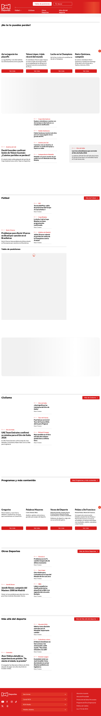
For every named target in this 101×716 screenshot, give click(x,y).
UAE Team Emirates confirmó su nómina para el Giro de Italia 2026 (16, 435)
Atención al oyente (82, 693)
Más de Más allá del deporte (87, 619)
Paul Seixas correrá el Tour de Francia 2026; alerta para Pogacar (41, 422)
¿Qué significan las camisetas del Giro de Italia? (41, 407)
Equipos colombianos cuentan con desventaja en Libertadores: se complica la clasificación (45, 122)
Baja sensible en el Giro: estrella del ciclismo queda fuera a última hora (42, 437)
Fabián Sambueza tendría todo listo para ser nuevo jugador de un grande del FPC (45, 134)
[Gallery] (49, 51)
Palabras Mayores (34, 509)
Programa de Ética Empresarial (86, 703)
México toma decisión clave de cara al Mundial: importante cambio (42, 629)
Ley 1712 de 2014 (82, 709)
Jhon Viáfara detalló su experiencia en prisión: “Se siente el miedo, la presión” (14, 658)
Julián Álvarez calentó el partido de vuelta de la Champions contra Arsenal (42, 237)
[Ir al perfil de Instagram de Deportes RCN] (12, 702)
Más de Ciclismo (91, 398)
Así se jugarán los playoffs (9, 55)
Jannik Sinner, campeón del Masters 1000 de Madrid (14, 589)
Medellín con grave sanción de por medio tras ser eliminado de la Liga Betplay (45, 158)
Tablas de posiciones (42, 4)
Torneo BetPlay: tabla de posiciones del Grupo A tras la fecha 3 (42, 208)
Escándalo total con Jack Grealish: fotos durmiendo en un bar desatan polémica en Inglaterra (41, 663)
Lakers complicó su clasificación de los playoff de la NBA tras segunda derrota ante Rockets (42, 590)
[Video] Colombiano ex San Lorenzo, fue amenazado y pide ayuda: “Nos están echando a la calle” (42, 646)
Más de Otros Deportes (88, 551)
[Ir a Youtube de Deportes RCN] (2, 702)
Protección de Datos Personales (86, 699)
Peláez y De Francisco (85, 509)
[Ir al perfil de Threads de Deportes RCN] (7, 706)
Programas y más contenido (18, 480)
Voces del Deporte (59, 509)
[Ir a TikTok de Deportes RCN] (16, 702)
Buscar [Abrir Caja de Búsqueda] (58, 4)
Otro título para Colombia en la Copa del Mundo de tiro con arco (42, 574)
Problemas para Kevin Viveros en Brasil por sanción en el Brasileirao (15, 235)
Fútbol (17, 10)
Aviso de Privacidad (83, 696)
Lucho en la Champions (61, 54)
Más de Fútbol (92, 198)
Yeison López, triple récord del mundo (35, 55)
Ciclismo (31, 10)
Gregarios (6, 509)
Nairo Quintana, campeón (82, 55)
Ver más (12, 71)
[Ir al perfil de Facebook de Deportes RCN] (7, 702)
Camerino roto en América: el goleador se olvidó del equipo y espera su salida (44, 146)
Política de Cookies (82, 706)
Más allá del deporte (63, 11)
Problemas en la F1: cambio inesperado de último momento (42, 561)
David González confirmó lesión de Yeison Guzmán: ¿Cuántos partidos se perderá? (15, 153)
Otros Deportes (45, 11)
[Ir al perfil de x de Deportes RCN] (2, 706)
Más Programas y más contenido (85, 480)
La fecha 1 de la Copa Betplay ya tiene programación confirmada (41, 222)
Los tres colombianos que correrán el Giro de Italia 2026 (84, 152)
